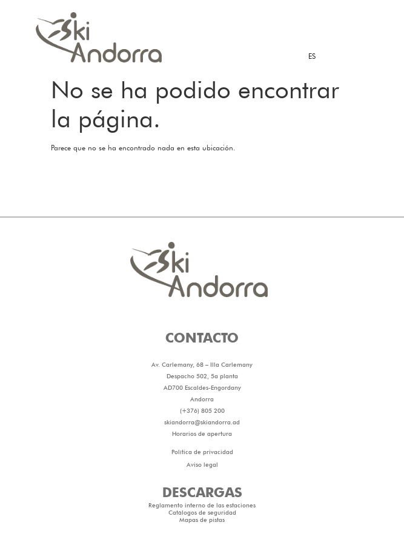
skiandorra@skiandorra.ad (202, 453)
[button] (202, 91)
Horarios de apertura (202, 465)
